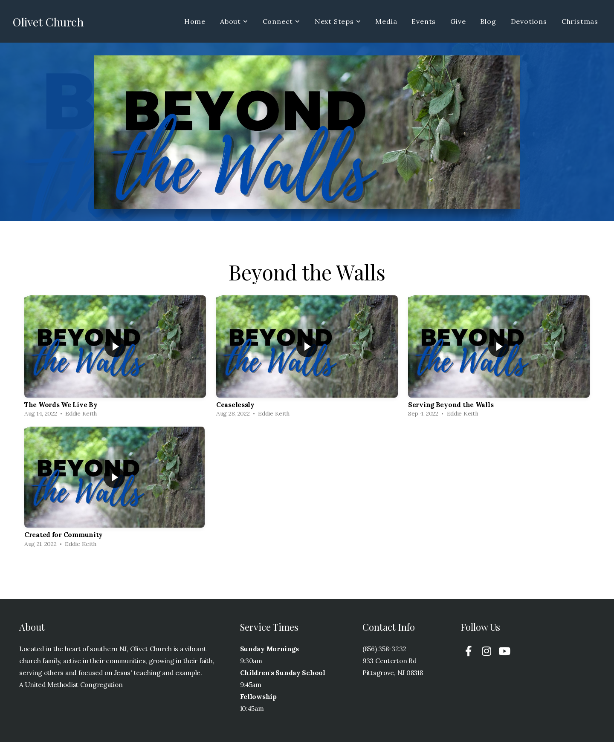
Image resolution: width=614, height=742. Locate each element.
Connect (281, 21)
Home (195, 21)
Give (458, 21)
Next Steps (338, 21)
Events (423, 21)
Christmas (580, 21)
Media (386, 21)
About (234, 21)
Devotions (529, 21)
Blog (488, 21)
